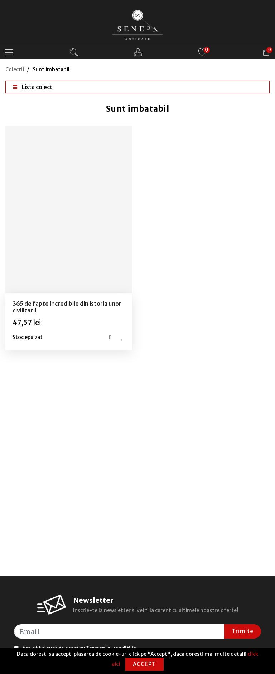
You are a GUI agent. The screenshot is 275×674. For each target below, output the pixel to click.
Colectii (14, 69)
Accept (144, 664)
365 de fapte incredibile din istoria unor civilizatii (67, 307)
